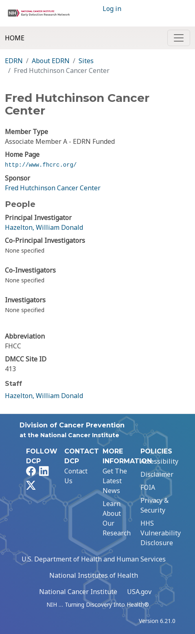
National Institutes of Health (93, 575)
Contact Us (76, 476)
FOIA (147, 487)
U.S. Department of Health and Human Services (94, 559)
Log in (112, 8)
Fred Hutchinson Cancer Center (53, 187)
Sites (86, 60)
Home (14, 37)
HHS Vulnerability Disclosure (160, 533)
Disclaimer (156, 474)
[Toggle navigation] (178, 38)
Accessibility (159, 461)
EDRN (14, 60)
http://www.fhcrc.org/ (41, 165)
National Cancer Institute (78, 591)
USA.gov (139, 591)
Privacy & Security (154, 505)
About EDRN (51, 60)
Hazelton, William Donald (44, 227)
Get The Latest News (115, 481)
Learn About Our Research (117, 518)
